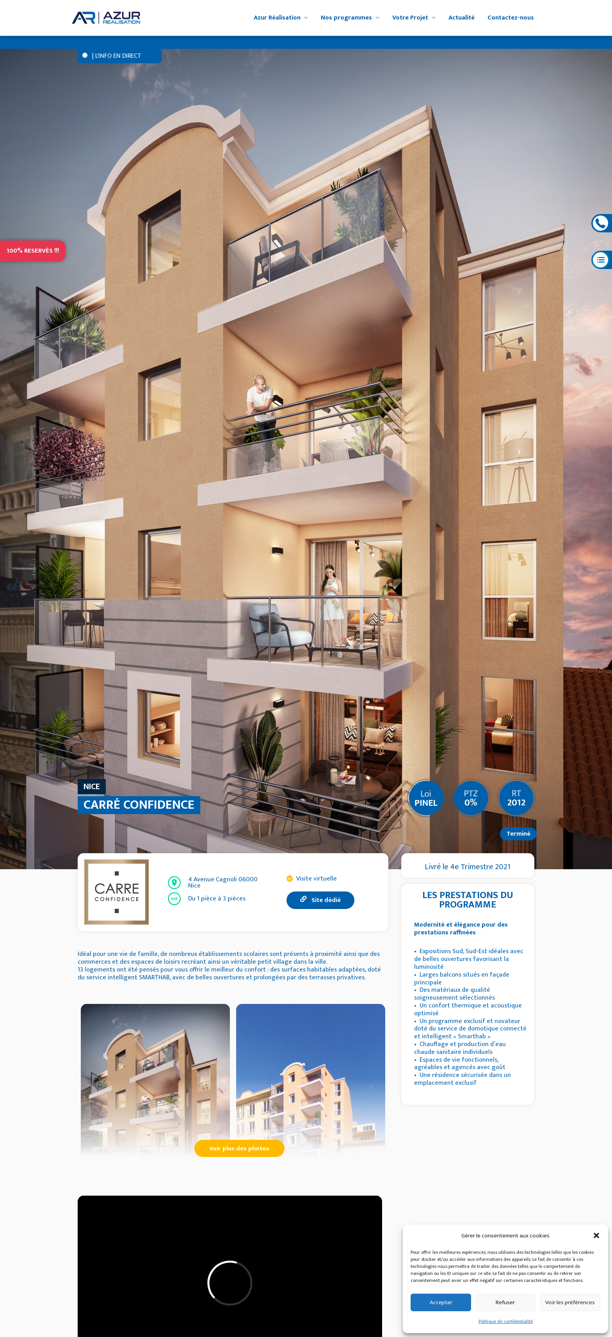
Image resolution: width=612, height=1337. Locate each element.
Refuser (505, 1302)
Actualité (461, 17)
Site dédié (320, 900)
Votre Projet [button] (410, 17)
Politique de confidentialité (506, 1321)
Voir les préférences (570, 1302)
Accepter (441, 1302)
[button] (596, 1235)
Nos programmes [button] (346, 17)
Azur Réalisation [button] (277, 17)
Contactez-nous (510, 17)
